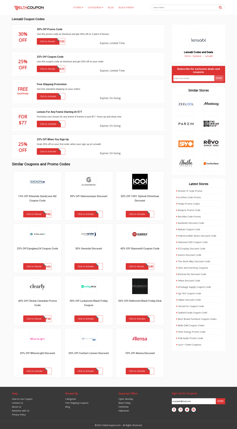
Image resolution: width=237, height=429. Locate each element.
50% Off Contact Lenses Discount (88, 353)
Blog (67, 406)
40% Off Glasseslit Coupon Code (139, 248)
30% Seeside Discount (88, 248)
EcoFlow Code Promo (188, 197)
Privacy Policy (19, 414)
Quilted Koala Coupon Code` (192, 312)
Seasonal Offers (128, 393)
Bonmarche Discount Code (191, 274)
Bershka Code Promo (188, 216)
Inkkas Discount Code (188, 299)
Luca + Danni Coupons (188, 344)
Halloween (123, 410)
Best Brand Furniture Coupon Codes (196, 318)
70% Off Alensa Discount (140, 353)
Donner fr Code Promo (189, 190)
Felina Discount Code (188, 280)
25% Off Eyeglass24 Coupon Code (37, 248)
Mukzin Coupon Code (188, 229)
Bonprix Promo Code (188, 210)
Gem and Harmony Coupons (192, 267)
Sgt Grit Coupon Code (188, 293)
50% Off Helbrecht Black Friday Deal (139, 300)
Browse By (71, 393)
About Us (16, 406)
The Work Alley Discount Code (193, 261)
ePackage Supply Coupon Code (193, 286)
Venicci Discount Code (188, 254)
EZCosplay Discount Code (190, 248)
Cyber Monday (125, 398)
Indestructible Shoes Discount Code (196, 235)
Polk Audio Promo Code (189, 338)
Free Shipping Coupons (76, 402)
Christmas (123, 406)
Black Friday (124, 402)
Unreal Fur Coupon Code (190, 306)
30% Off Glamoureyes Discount (88, 196)
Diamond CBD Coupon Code (192, 242)
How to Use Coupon (22, 398)
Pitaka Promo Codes (188, 203)
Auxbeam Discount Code (190, 222)
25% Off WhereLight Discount (37, 353)
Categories (70, 398)
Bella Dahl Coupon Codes (190, 325)
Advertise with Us (20, 410)
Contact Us (17, 402)
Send (219, 78)
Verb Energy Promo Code (190, 331)
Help (15, 393)
